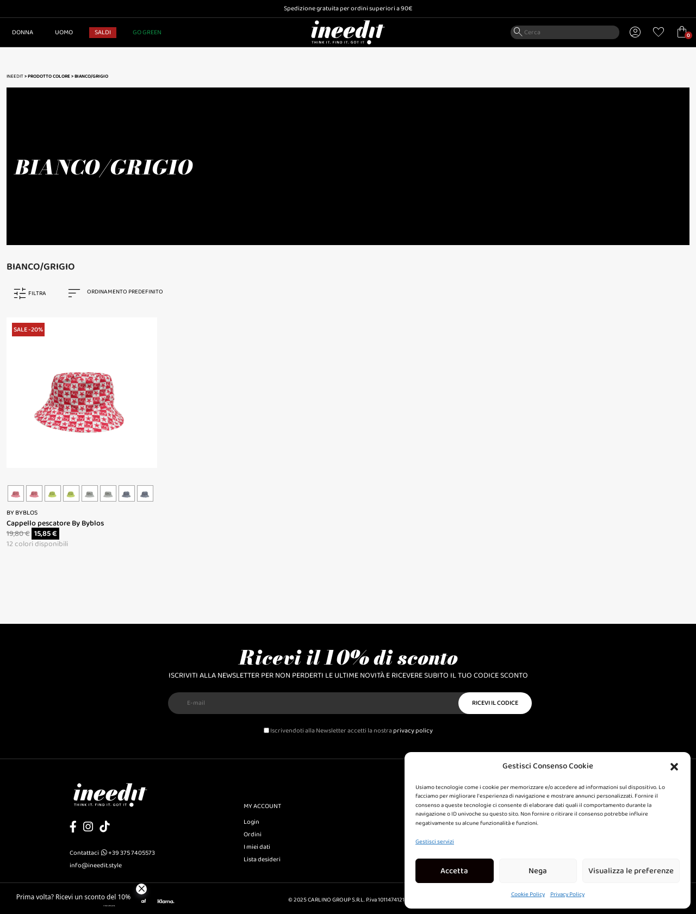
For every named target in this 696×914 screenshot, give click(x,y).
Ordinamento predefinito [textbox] (125, 292)
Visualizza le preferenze (631, 871)
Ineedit (15, 76)
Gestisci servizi (434, 842)
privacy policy (413, 730)
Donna (22, 32)
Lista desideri (262, 859)
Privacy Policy (567, 894)
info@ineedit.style (96, 865)
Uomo (64, 32)
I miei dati (257, 847)
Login (251, 822)
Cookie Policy (528, 894)
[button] (674, 766)
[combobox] (121, 293)
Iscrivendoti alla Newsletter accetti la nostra (348, 730)
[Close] (141, 889)
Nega (538, 871)
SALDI (103, 32)
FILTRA (37, 293)
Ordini (253, 834)
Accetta (454, 871)
